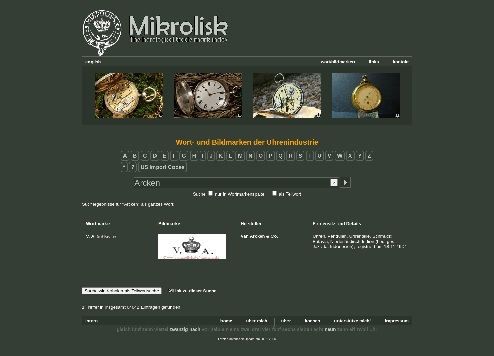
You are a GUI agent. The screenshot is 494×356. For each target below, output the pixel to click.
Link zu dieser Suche (192, 290)
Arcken (257, 236)
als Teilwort (290, 194)
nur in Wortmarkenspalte (239, 194)
